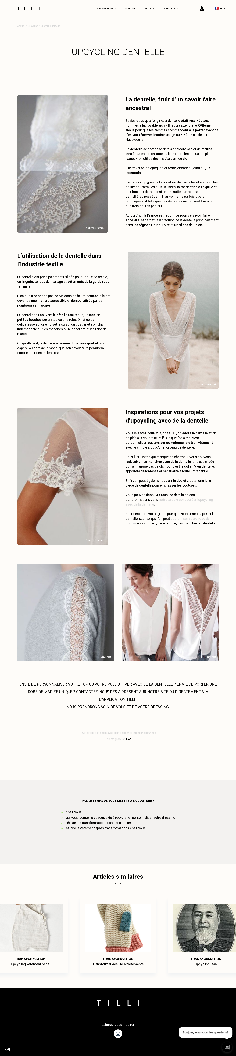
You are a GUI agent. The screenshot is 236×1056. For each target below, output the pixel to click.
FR (220, 8)
